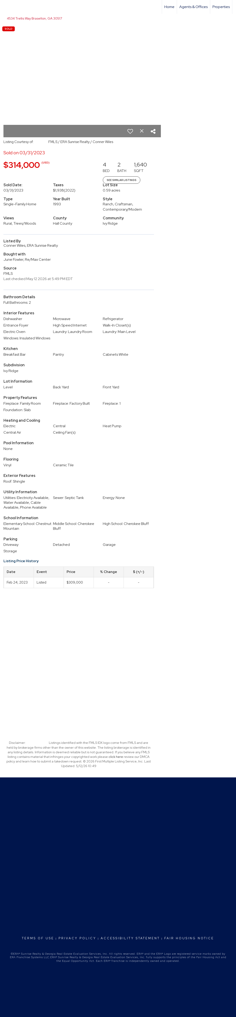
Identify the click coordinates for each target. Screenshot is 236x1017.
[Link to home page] (5, 7)
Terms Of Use (38, 938)
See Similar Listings (121, 180)
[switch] (130, 131)
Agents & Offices (193, 6)
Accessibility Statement (130, 938)
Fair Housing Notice (189, 938)
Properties (221, 6)
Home (169, 6)
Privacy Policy (77, 938)
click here (116, 757)
